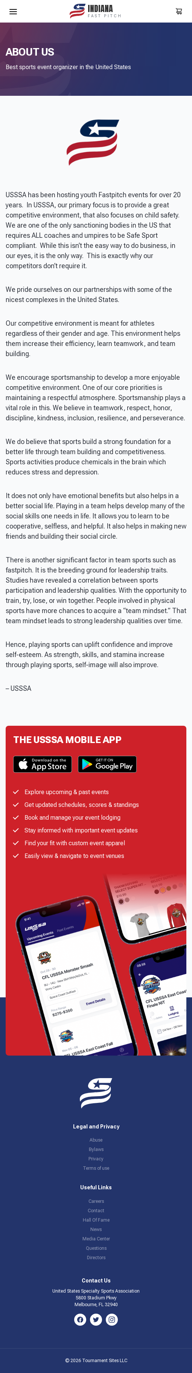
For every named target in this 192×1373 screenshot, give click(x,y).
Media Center (96, 1239)
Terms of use (96, 1168)
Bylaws (96, 1149)
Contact (96, 1210)
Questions (96, 1248)
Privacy (96, 1159)
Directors (96, 1257)
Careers (96, 1201)
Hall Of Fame (96, 1220)
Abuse (96, 1140)
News (96, 1229)
